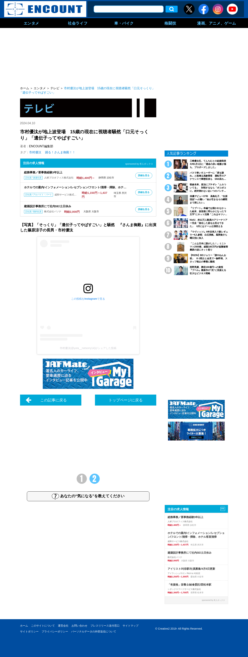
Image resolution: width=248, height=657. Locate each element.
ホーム (24, 625)
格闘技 (170, 23)
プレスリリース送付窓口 (105, 625)
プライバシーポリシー (55, 631)
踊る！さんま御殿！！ (60, 152)
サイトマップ (130, 625)
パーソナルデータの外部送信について (93, 631)
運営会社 (63, 625)
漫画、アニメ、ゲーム (216, 23)
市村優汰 (35, 152)
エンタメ (31, 23)
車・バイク (124, 23)
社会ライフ (77, 23)
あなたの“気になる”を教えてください (88, 496)
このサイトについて (43, 625)
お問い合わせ (79, 625)
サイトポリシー (29, 631)
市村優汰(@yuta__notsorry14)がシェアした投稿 (88, 348)
